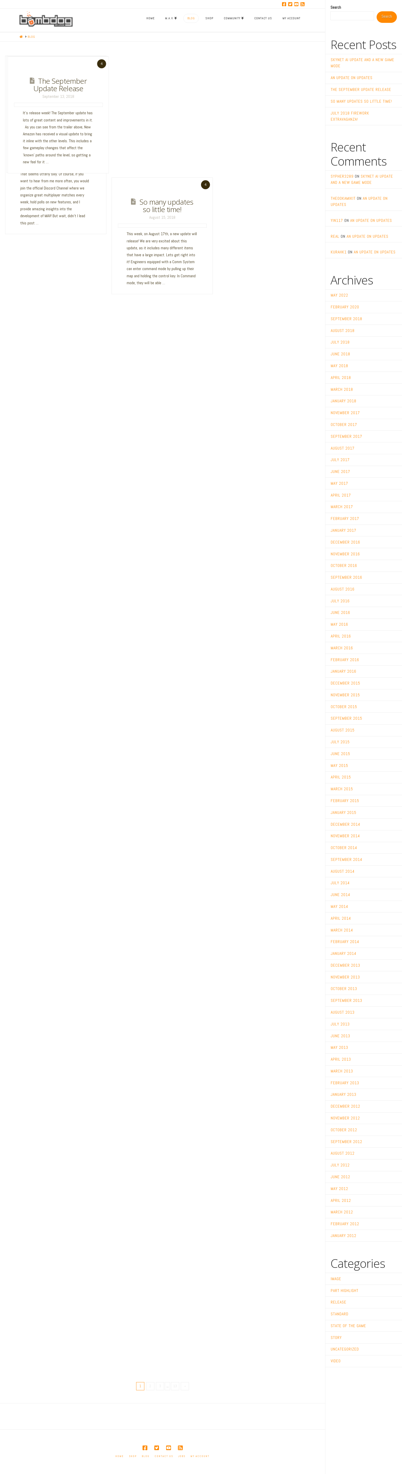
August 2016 (343, 589)
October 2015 (344, 706)
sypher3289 (342, 176)
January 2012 (343, 1235)
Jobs (181, 1456)
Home (119, 1456)
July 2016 (340, 601)
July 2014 (340, 883)
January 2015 (343, 812)
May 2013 (339, 1047)
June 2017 (340, 471)
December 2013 (345, 965)
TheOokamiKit (343, 198)
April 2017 (341, 495)
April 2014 (341, 918)
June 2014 (340, 894)
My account (199, 1456)
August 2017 (343, 448)
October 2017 (344, 424)
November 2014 (345, 836)
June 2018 (340, 354)
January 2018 (343, 401)
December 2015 (345, 683)
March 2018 (342, 389)
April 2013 (341, 1059)
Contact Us (164, 1456)
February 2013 (345, 1083)
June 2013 (340, 1036)
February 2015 (345, 800)
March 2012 (342, 1212)
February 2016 (345, 659)
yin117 (337, 220)
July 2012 (340, 1165)
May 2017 (339, 483)
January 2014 (343, 953)
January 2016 (343, 671)
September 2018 (346, 318)
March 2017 (342, 506)
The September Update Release (204, 84)
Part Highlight (344, 1290)
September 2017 (346, 436)
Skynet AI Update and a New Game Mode (58, 87)
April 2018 (341, 377)
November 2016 (345, 554)
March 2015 (342, 789)
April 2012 (341, 1200)
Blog (145, 1456)
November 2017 (345, 412)
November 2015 (345, 695)
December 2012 (345, 1106)
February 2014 (345, 941)
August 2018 (343, 330)
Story (336, 1337)
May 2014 (339, 906)
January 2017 (343, 530)
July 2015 (340, 742)
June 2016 (340, 612)
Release (338, 1302)
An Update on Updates (133, 83)
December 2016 (345, 542)
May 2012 (339, 1188)
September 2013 (346, 1000)
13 (175, 1386)
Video (336, 1361)
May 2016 (339, 624)
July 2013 (340, 1024)
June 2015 (340, 753)
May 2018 (339, 365)
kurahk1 (339, 252)
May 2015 (339, 765)
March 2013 (342, 1071)
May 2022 (339, 295)
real (335, 236)
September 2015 (346, 718)
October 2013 (344, 988)
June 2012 (340, 1177)
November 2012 (345, 1118)
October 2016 (344, 565)
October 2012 (344, 1130)
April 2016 (341, 636)
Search (335, 7)
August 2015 (343, 730)
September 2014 (346, 859)
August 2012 (343, 1153)
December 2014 (345, 824)
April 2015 (341, 777)
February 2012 (345, 1223)
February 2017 (345, 518)
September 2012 (346, 1141)
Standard (339, 1314)
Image (336, 1278)
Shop (133, 1456)
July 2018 (340, 342)
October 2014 (344, 847)
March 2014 (342, 930)
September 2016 (346, 577)
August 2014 (343, 871)
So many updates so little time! (166, 205)
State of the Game (348, 1325)
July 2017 (340, 459)
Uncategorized (345, 1349)
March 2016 (342, 648)
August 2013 (343, 1012)
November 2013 (345, 977)
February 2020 (345, 307)
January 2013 (343, 1094)
